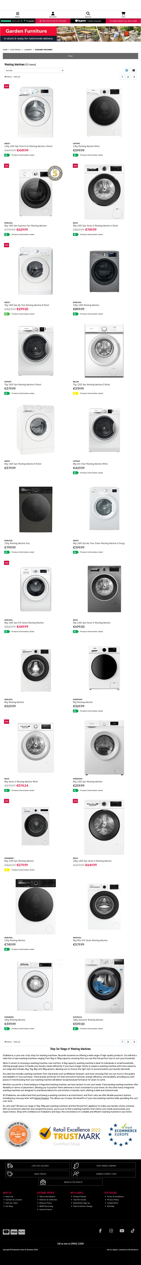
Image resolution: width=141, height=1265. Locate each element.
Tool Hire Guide (78, 1200)
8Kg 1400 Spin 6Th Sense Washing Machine (24, 622)
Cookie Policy (111, 1203)
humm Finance (44, 1209)
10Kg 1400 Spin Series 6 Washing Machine (92, 860)
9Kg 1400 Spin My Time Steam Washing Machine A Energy (99, 543)
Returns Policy (44, 1203)
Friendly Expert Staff (106, 1174)
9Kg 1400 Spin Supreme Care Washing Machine (25, 225)
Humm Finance (41, 1098)
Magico (115, 1249)
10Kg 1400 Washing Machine (86, 305)
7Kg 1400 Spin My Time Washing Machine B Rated (26, 305)
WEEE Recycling (45, 1206)
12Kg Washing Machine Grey (17, 543)
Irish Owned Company (106, 1165)
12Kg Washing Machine (14, 940)
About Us (8, 1197)
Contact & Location (12, 1200)
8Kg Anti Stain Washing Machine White (90, 463)
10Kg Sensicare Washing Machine (88, 1019)
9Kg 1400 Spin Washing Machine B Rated (22, 463)
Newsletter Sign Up (73, 1182)
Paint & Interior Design (81, 1206)
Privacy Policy (112, 1200)
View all (17, 77)
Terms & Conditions (114, 1197)
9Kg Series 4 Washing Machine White (21, 781)
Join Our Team (10, 1203)
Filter (70, 56)
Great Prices (40, 1174)
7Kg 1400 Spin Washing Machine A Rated (22, 384)
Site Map (109, 1206)
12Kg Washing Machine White (86, 146)
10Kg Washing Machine (14, 1019)
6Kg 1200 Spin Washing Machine (19, 860)
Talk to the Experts (46, 1197)
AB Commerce (133, 1249)
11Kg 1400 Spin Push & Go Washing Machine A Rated (28, 146)
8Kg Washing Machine (14, 702)
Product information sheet (23, 155)
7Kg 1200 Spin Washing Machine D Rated (91, 384)
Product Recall (78, 1197)
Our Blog (8, 1206)
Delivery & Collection (47, 1200)
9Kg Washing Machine (83, 702)
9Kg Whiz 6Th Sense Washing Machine (90, 940)
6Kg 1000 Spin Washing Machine (87, 781)
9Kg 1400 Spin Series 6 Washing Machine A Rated (95, 225)
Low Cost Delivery (40, 1165)
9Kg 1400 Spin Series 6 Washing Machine (91, 622)
